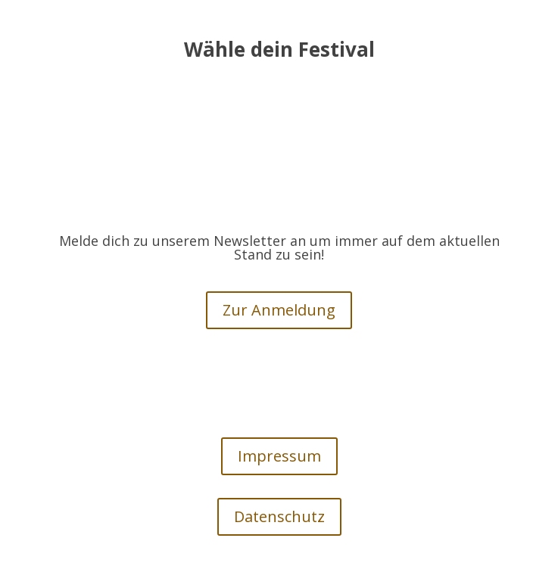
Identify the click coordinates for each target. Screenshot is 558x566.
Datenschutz (279, 516)
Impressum (279, 456)
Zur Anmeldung (279, 310)
